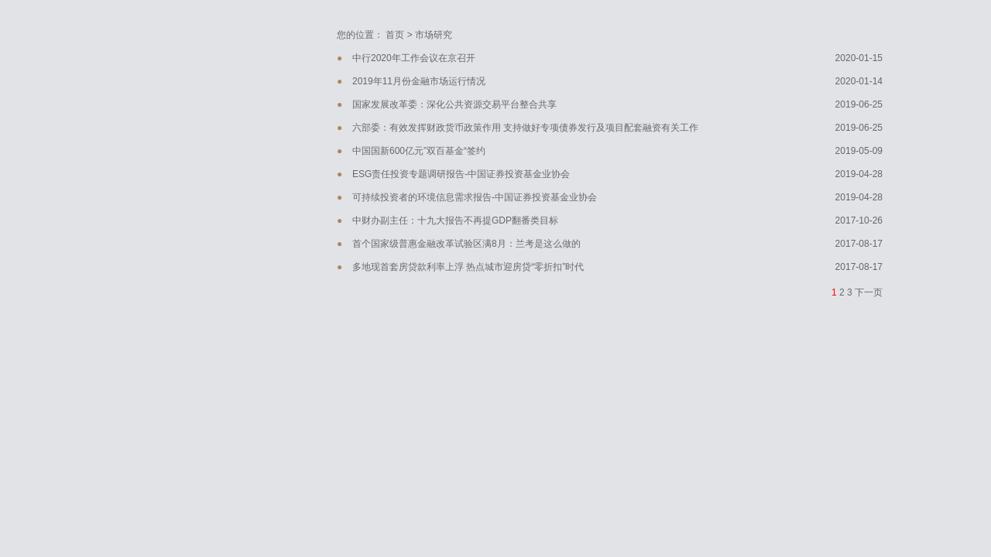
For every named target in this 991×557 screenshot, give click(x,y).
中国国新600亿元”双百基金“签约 (418, 150)
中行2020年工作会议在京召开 (413, 58)
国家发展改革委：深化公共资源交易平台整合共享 (454, 104)
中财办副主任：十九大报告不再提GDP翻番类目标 (455, 220)
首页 (395, 34)
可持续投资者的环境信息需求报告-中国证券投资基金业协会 (474, 197)
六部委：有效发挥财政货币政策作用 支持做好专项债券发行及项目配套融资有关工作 (525, 127)
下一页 (869, 292)
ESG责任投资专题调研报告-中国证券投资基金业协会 (461, 174)
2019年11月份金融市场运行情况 (418, 81)
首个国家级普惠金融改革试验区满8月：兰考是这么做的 (466, 243)
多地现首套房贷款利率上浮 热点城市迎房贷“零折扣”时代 (468, 266)
